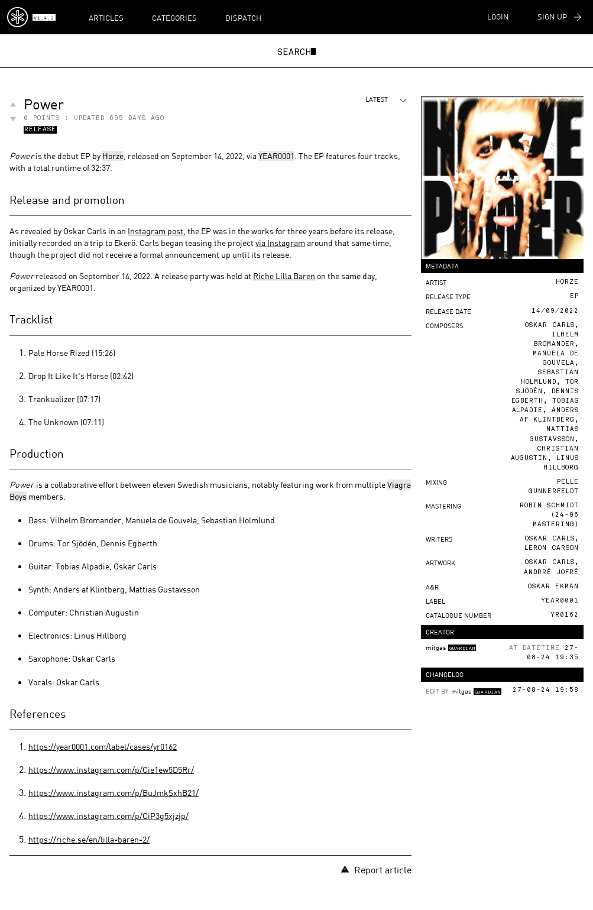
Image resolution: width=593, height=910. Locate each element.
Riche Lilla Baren (284, 276)
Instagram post (155, 231)
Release (40, 130)
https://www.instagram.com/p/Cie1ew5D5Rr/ (111, 770)
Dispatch (243, 17)
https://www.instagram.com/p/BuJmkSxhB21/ (113, 793)
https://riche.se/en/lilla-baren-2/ (89, 839)
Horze (113, 156)
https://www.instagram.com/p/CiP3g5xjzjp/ (108, 816)
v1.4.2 (44, 18)
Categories (174, 17)
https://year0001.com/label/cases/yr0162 (102, 746)
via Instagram (280, 243)
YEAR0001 (276, 156)
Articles (106, 17)
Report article (376, 869)
